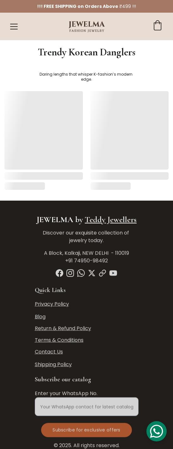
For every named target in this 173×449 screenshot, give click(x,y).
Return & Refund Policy (63, 328)
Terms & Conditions (59, 340)
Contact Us (49, 352)
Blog (40, 317)
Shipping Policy (53, 364)
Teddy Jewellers (111, 219)
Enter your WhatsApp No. (66, 396)
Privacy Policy (52, 304)
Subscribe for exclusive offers (86, 432)
